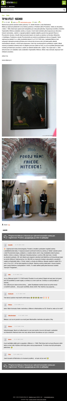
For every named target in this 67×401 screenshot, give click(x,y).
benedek (10, 245)
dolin (9, 274)
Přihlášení (3, 6)
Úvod (3, 15)
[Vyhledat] (64, 10)
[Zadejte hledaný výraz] (33, 10)
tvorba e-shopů (32, 399)
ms (17, 22)
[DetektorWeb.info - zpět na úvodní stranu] (15, 2)
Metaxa (10, 304)
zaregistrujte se (30, 238)
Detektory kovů (32, 397)
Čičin (9, 354)
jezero (9, 339)
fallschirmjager (12, 315)
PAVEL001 (10, 293)
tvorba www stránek (41, 399)
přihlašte (45, 238)
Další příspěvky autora (25, 22)
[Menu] (64, 3)
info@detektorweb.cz (49, 397)
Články (7, 15)
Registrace (12, 6)
